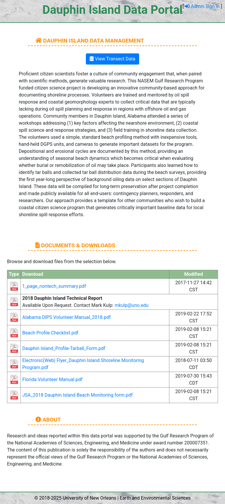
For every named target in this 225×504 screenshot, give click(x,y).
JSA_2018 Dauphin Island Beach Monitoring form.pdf (77, 395)
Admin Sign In (203, 6)
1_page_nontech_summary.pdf (54, 286)
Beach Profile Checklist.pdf (50, 333)
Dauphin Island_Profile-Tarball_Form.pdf (63, 348)
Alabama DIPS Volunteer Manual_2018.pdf (66, 317)
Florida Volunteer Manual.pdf (52, 379)
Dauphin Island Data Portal (112, 10)
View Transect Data (112, 59)
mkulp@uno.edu (132, 305)
